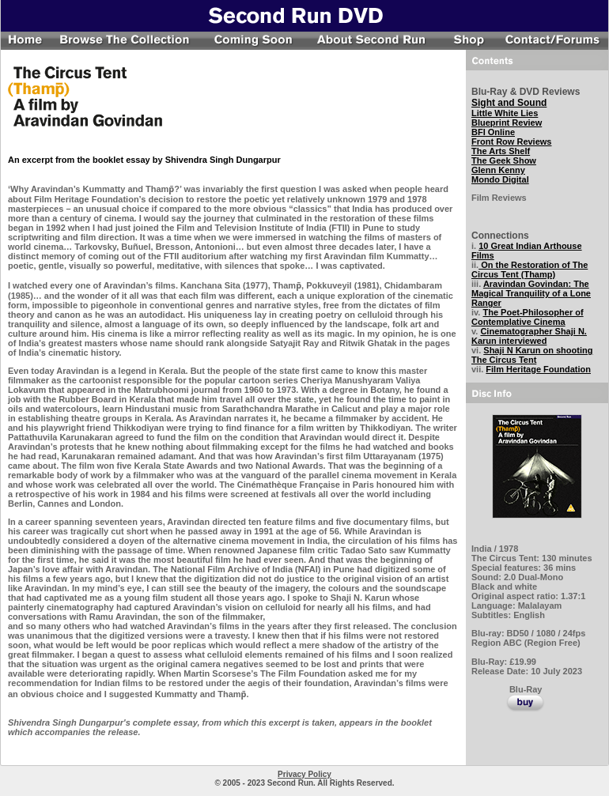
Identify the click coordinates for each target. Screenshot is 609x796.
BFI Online (493, 132)
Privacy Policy (304, 774)
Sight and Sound (509, 102)
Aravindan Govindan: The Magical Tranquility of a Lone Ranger (531, 293)
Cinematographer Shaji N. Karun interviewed (529, 335)
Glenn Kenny (498, 170)
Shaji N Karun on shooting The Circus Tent (531, 354)
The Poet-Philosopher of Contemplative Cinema (527, 316)
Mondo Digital (500, 179)
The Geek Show (503, 160)
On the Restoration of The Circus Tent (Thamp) (529, 269)
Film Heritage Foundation (538, 369)
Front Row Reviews (511, 141)
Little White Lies (504, 113)
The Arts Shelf (500, 151)
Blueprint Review (506, 122)
